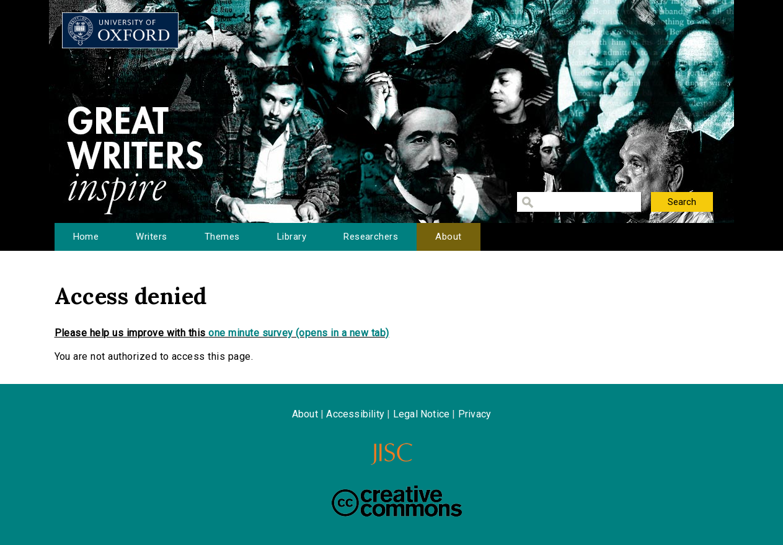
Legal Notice (421, 414)
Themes (222, 236)
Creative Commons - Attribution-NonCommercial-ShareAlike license (397, 501)
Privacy (474, 414)
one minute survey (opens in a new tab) (298, 333)
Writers (151, 236)
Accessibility (355, 414)
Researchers (370, 236)
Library (291, 236)
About (448, 236)
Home (86, 236)
